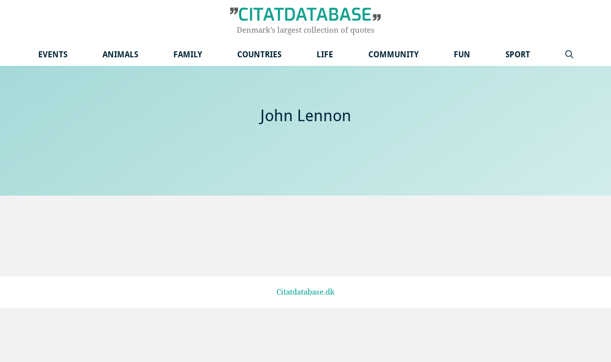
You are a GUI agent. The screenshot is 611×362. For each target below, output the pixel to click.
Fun (462, 54)
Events (52, 54)
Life (325, 54)
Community (393, 54)
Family (187, 54)
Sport (517, 54)
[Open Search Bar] (569, 54)
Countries (259, 54)
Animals (120, 54)
